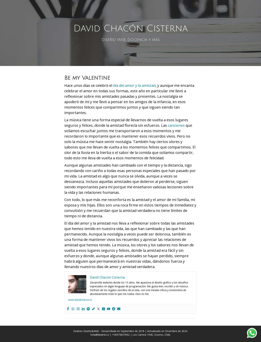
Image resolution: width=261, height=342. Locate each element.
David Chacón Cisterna (130, 28)
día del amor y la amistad (134, 85)
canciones (176, 125)
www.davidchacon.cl (80, 299)
